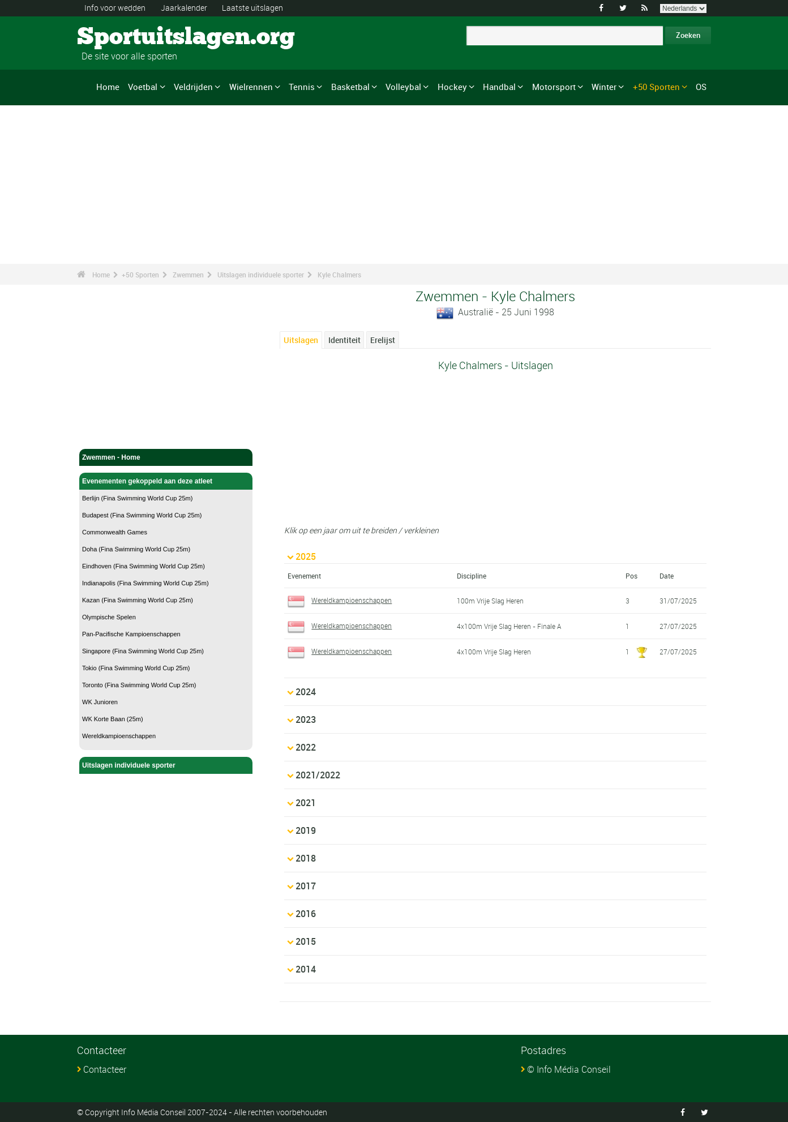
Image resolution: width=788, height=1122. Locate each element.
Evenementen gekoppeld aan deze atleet (165, 481)
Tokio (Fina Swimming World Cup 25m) (136, 668)
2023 (306, 719)
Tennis (302, 86)
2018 (306, 857)
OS (701, 86)
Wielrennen (251, 86)
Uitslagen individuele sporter (260, 274)
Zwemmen (188, 274)
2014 (306, 968)
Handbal (499, 86)
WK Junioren (100, 702)
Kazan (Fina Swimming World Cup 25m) (137, 600)
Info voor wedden (114, 7)
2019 (306, 830)
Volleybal (403, 86)
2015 (306, 941)
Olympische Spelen (109, 617)
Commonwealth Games (114, 532)
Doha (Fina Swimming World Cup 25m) (136, 549)
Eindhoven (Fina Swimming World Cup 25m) (143, 566)
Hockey (452, 86)
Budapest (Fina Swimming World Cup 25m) (142, 515)
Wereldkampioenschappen (119, 736)
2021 (306, 802)
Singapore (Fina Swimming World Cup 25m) (143, 651)
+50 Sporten (656, 86)
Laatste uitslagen (252, 7)
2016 (306, 913)
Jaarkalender (184, 7)
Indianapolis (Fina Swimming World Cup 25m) (145, 583)
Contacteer (104, 1069)
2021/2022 (318, 774)
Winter (604, 86)
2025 (306, 556)
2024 (306, 691)
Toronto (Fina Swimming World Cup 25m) (139, 685)
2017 (306, 885)
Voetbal (142, 86)
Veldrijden (193, 86)
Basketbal (350, 86)
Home (107, 86)
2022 (306, 746)
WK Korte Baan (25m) (112, 719)
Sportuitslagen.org (119, 37)
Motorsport (554, 86)
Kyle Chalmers (339, 274)
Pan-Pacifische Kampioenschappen (131, 634)
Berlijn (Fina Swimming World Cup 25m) (137, 498)
